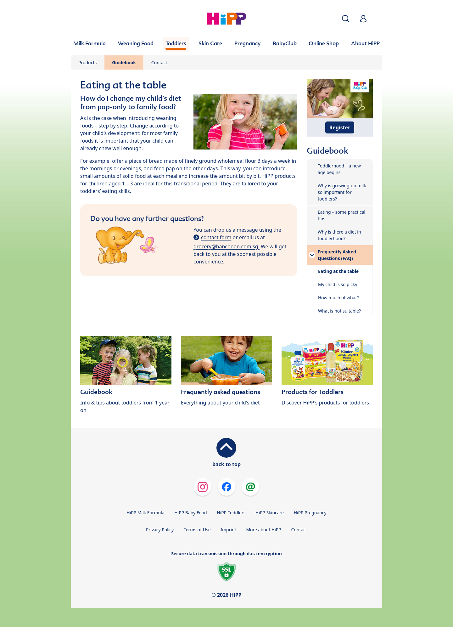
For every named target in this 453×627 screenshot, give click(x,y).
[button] (346, 19)
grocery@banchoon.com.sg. (226, 246)
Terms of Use (197, 530)
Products (87, 62)
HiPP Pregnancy (310, 513)
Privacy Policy (160, 530)
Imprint (228, 530)
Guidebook (124, 62)
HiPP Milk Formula (145, 513)
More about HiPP (263, 530)
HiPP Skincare (269, 513)
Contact (159, 62)
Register (339, 127)
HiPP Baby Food (190, 513)
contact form (216, 237)
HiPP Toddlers (231, 513)
